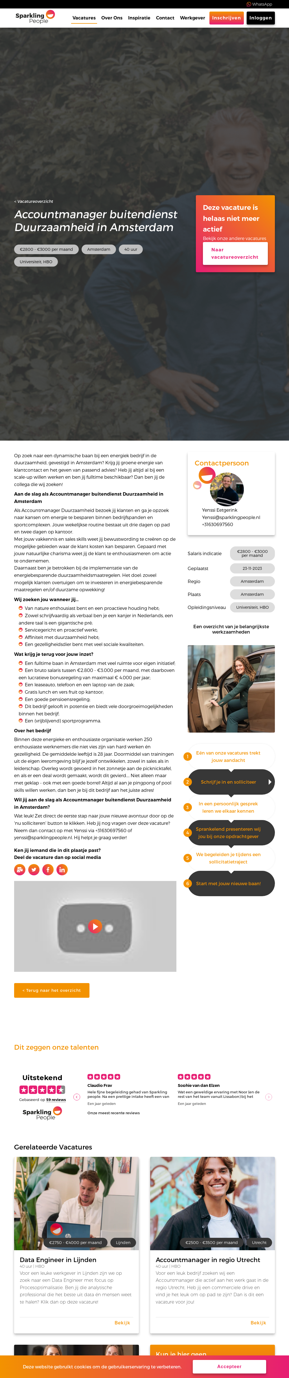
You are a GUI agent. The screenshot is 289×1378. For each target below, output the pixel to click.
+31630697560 (217, 524)
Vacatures (84, 18)
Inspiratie (139, 18)
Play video (95, 926)
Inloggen (260, 18)
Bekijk (122, 1322)
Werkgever (192, 18)
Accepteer (229, 1366)
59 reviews (56, 1099)
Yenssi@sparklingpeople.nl (231, 517)
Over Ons (111, 18)
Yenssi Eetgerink (219, 510)
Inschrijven (226, 18)
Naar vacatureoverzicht (235, 253)
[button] (76, 1097)
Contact (165, 18)
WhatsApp (262, 4)
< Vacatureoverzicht (33, 201)
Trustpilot (25, 4)
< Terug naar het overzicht (52, 990)
